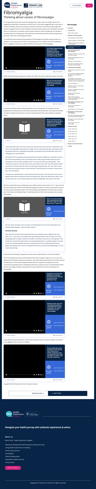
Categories (76, 5)
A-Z (89, 5)
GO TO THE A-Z (13, 468)
